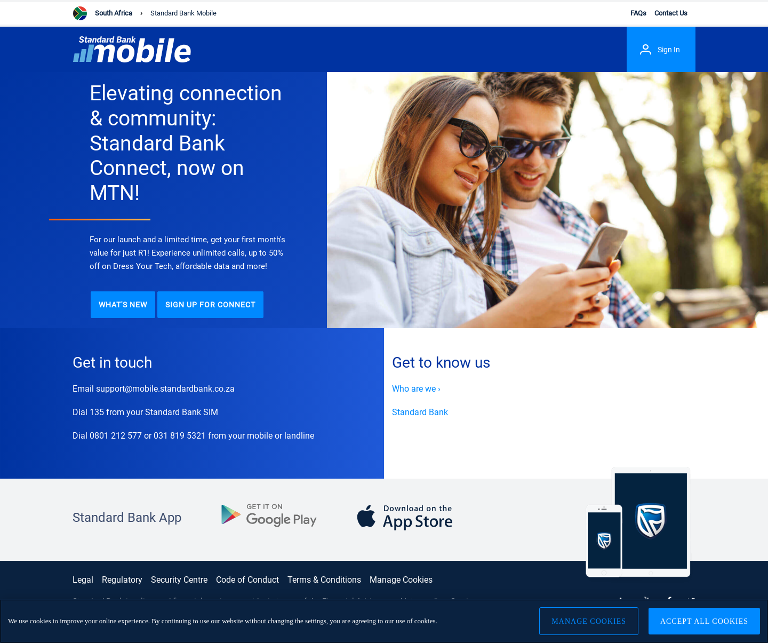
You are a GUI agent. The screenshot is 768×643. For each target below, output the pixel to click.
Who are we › (416, 389)
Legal (83, 580)
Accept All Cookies (704, 624)
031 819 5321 (180, 436)
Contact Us (670, 13)
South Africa (113, 13)
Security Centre (179, 580)
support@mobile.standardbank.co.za (165, 389)
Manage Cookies (401, 580)
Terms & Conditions (324, 580)
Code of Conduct (247, 580)
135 (97, 412)
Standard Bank (420, 412)
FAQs (638, 13)
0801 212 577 (116, 436)
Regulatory (122, 580)
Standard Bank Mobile (183, 13)
